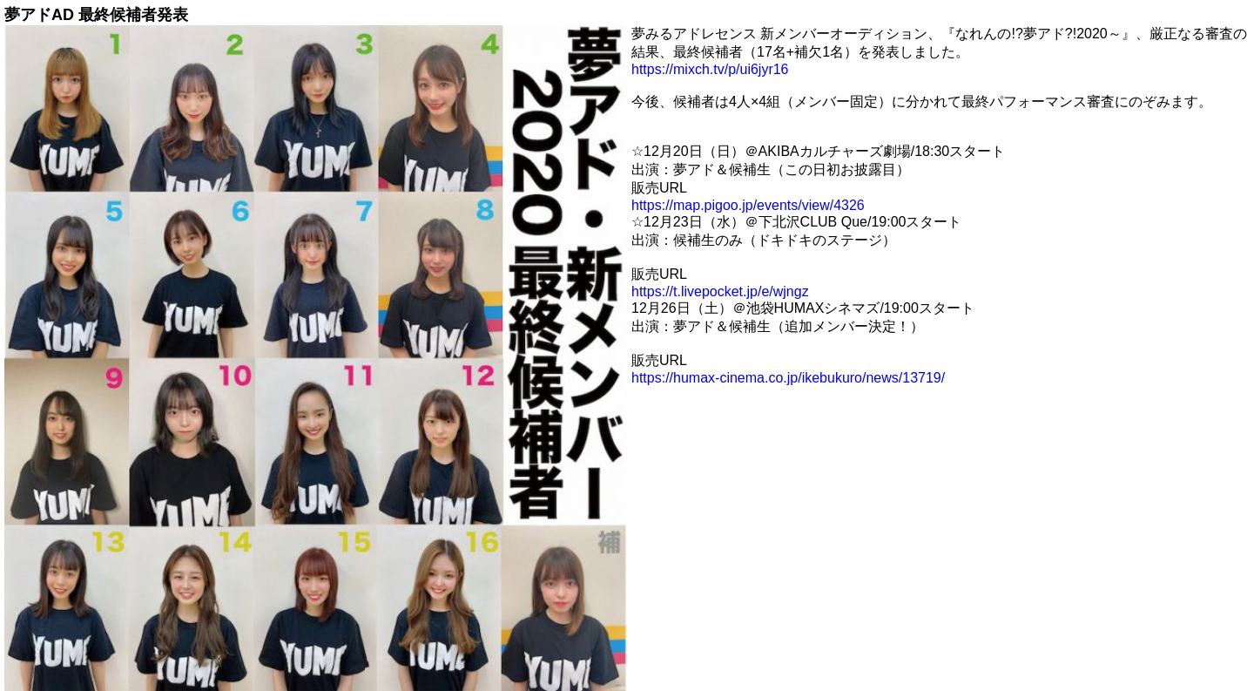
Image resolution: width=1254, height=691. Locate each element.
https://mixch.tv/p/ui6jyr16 (710, 69)
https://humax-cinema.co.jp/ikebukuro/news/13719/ (788, 377)
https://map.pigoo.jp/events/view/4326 (748, 205)
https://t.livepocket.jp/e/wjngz (720, 291)
